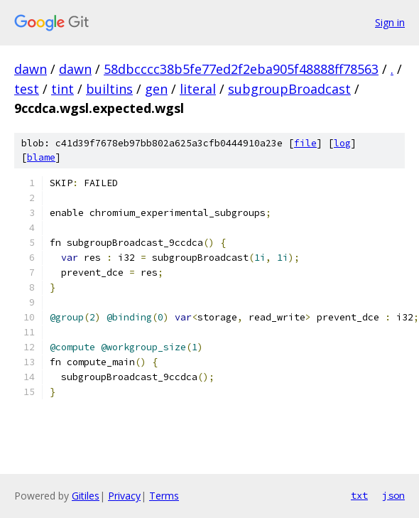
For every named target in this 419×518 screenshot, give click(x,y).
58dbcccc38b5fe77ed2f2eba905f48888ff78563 (241, 68)
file (305, 143)
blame (41, 157)
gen (156, 88)
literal (198, 88)
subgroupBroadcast (289, 88)
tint (62, 88)
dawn (30, 68)
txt (359, 495)
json (393, 495)
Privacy (124, 495)
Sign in (390, 22)
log (342, 143)
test (26, 88)
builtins (109, 88)
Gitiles (85, 495)
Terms (164, 495)
